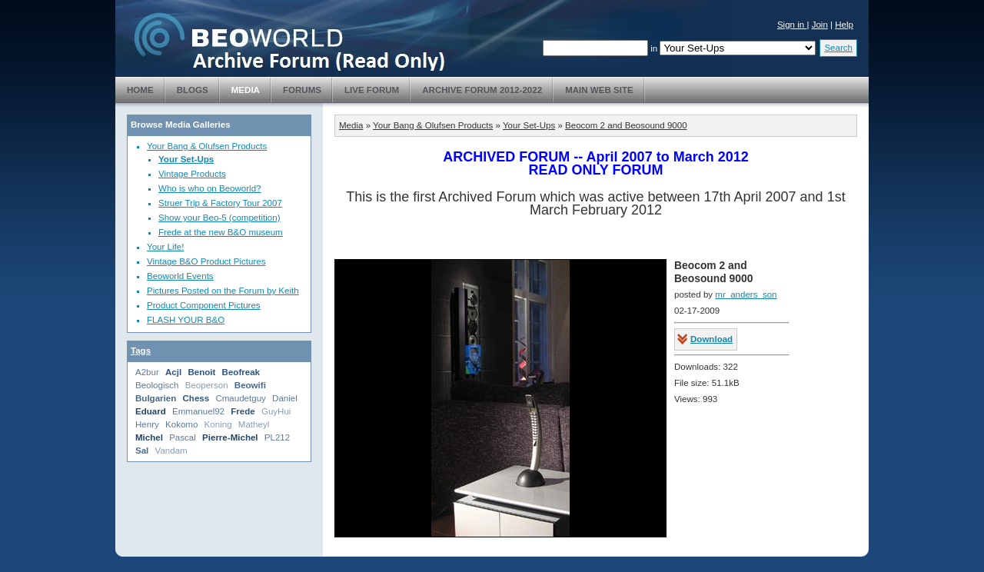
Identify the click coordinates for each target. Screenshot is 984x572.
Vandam (171, 450)
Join (820, 24)
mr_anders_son (745, 294)
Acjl (173, 372)
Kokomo (181, 424)
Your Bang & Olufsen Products (207, 146)
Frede (242, 411)
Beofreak (241, 372)
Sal (141, 450)
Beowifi (250, 385)
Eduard (150, 411)
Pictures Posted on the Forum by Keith (223, 290)
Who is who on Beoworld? (209, 188)
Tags (141, 350)
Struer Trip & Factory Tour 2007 (220, 203)
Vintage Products (192, 173)
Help (844, 24)
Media (245, 90)
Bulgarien (155, 398)
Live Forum (371, 90)
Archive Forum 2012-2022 (482, 90)
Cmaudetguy (240, 398)
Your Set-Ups (186, 159)
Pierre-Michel (230, 437)
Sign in (792, 24)
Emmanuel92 (198, 411)
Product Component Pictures (204, 305)
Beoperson (206, 385)
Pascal (182, 437)
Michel (149, 437)
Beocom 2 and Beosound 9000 (626, 125)
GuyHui (276, 411)
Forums (302, 90)
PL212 (277, 437)
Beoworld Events (180, 276)
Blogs (192, 90)
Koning (218, 424)
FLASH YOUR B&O (185, 319)
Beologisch (157, 385)
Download (711, 339)
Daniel (285, 398)
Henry (147, 424)
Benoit (201, 372)
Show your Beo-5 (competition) (219, 217)
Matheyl (253, 424)
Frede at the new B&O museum (220, 232)
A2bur (147, 372)
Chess (195, 398)
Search (838, 47)
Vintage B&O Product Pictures (206, 261)
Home (140, 90)
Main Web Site (599, 90)
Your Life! (165, 246)
